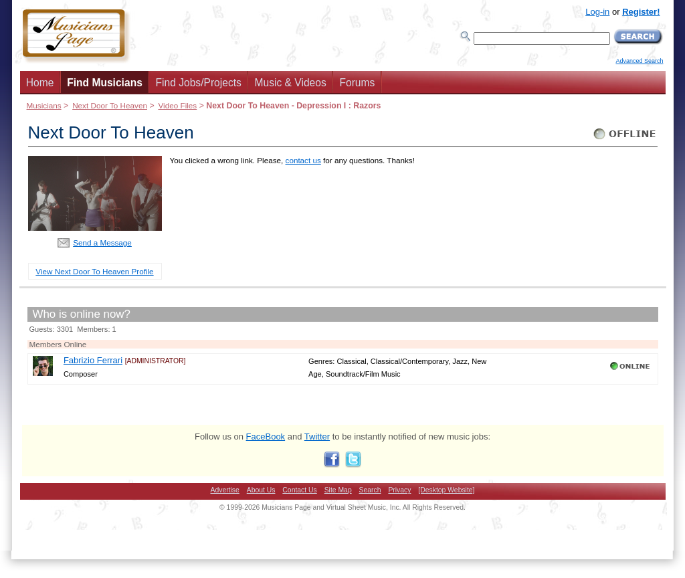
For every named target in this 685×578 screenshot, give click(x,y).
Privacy (399, 490)
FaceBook (266, 436)
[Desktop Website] (446, 490)
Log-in (597, 12)
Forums (357, 82)
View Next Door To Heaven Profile (94, 271)
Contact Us (299, 490)
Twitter (317, 436)
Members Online (58, 344)
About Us (261, 490)
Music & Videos (290, 82)
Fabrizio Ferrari (93, 360)
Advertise (225, 490)
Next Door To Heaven (109, 105)
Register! (641, 12)
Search (370, 490)
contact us (303, 160)
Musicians (44, 105)
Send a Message (102, 242)
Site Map (338, 490)
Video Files (177, 105)
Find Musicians (104, 82)
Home (40, 82)
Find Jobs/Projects (198, 82)
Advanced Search (639, 61)
